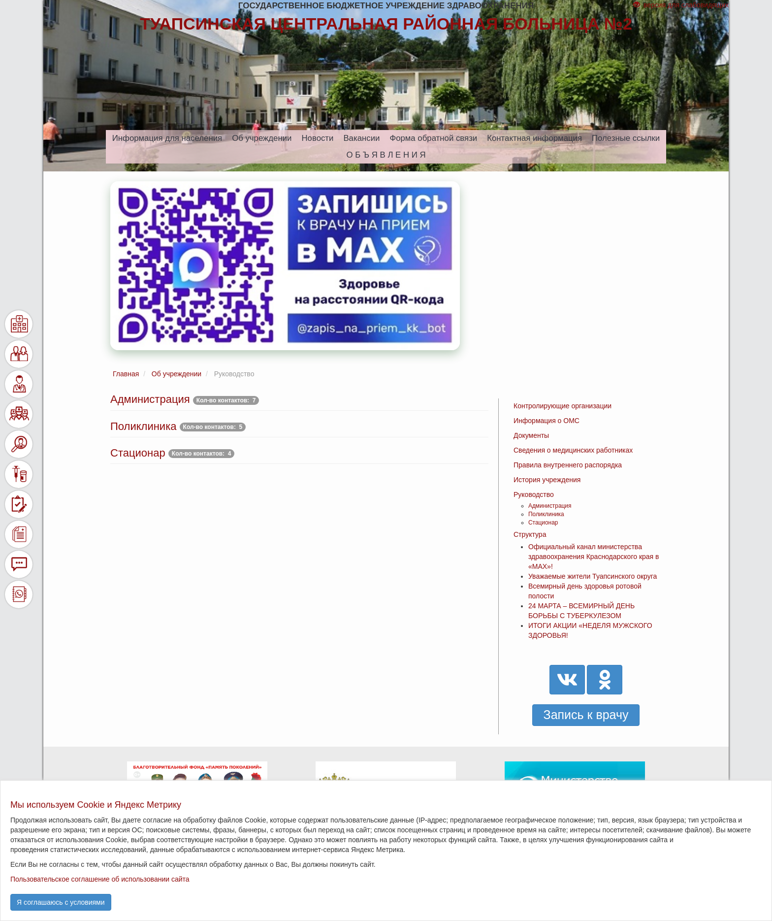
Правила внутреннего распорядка (568, 465)
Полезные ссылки (626, 138)
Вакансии (361, 138)
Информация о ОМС (546, 421)
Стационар (543, 522)
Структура (530, 534)
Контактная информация (534, 138)
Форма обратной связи (433, 138)
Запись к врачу (586, 715)
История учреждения (547, 480)
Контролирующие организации (562, 406)
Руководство (534, 494)
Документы (531, 435)
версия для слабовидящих (681, 5)
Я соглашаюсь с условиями (61, 902)
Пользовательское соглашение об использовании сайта (100, 879)
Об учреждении (261, 138)
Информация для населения (167, 138)
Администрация (549, 505)
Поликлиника (546, 514)
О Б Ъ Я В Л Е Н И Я (385, 155)
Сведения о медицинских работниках (573, 450)
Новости (317, 138)
